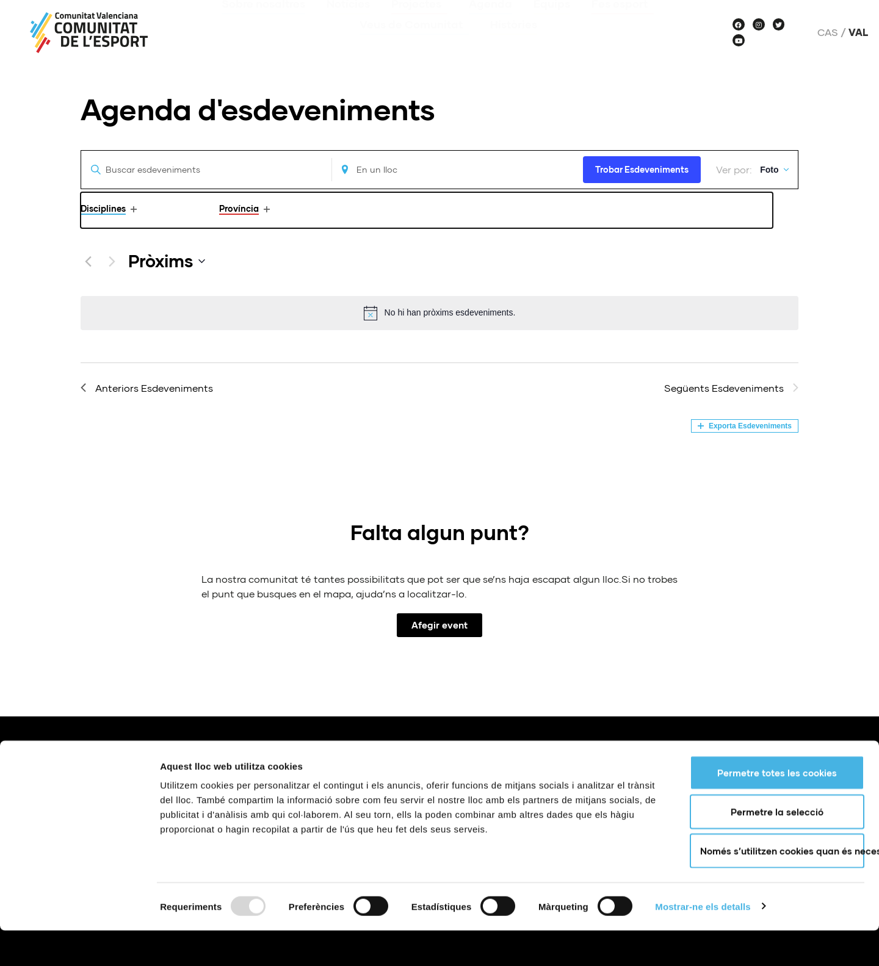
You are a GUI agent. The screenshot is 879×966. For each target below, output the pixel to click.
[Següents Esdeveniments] (111, 261)
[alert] (439, 313)
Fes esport (622, 21)
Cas (827, 32)
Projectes (419, 21)
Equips (552, 21)
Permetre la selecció (777, 847)
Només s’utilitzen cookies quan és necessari (782, 886)
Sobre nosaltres (263, 21)
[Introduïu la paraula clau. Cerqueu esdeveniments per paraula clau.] (203, 170)
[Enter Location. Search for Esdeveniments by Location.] (448, 170)
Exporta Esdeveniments (745, 426)
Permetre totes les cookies (777, 807)
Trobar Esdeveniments (629, 169)
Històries (513, 42)
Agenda (490, 21)
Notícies (348, 21)
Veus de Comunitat (414, 42)
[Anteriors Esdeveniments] (88, 261)
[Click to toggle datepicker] (166, 261)
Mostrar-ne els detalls (702, 942)
